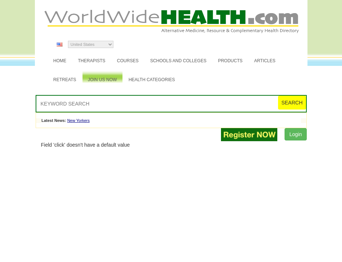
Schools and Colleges (178, 60)
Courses (127, 60)
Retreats (64, 79)
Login (295, 134)
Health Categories (152, 79)
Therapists (91, 60)
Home (60, 60)
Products (230, 60)
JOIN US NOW (102, 79)
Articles (264, 60)
